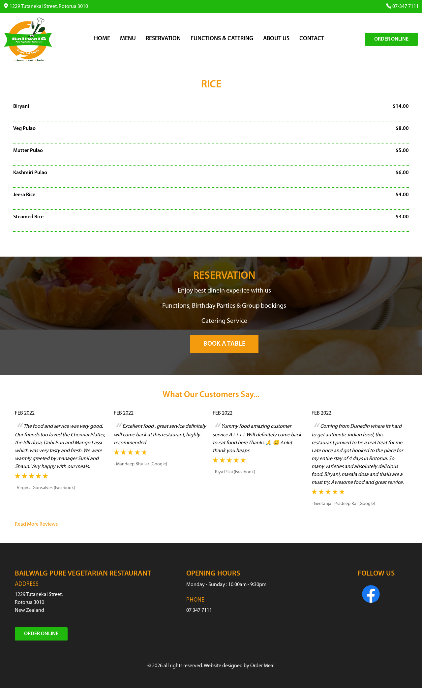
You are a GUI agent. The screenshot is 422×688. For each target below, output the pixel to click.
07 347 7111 (199, 610)
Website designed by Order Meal (239, 666)
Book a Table (224, 344)
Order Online (391, 39)
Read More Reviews (36, 524)
